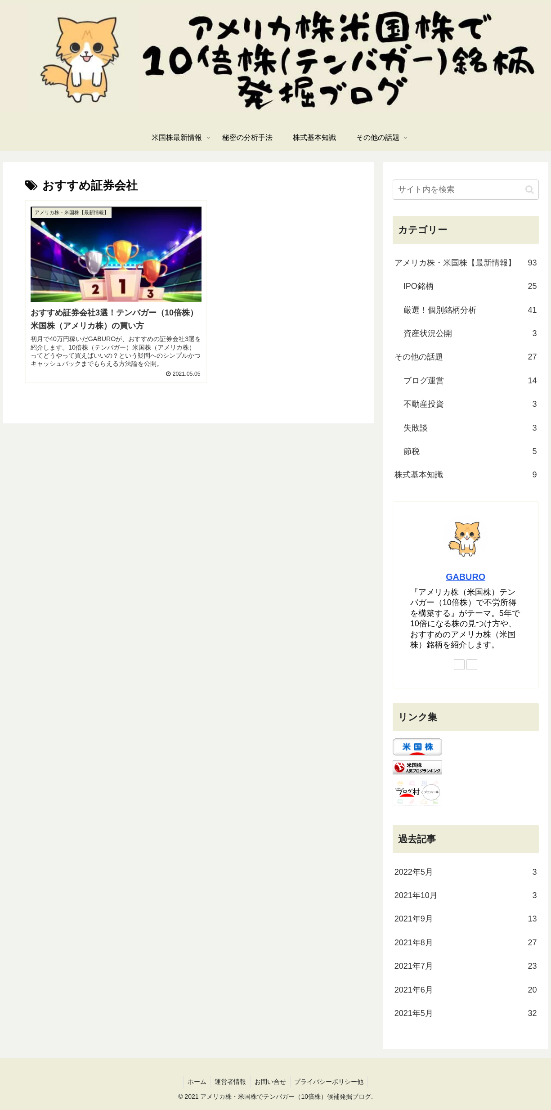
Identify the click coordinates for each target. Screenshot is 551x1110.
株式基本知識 (465, 474)
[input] (466, 190)
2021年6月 (465, 990)
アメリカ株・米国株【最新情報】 (465, 263)
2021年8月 (465, 942)
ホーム (195, 1081)
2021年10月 (465, 895)
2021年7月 (465, 966)
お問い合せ (271, 1081)
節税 (470, 451)
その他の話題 (465, 357)
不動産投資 (470, 404)
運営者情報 (230, 1081)
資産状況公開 (470, 333)
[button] (530, 189)
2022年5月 (465, 872)
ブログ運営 (470, 380)
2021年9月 (465, 919)
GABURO (465, 577)
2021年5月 (465, 1013)
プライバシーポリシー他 (330, 1081)
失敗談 (470, 428)
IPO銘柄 (470, 286)
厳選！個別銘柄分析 (470, 310)
